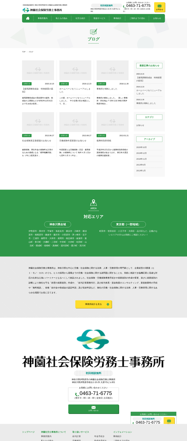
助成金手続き (100, 415)
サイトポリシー (161, 427)
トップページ (28, 406)
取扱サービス (99, 18)
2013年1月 (141, 170)
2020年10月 (141, 147)
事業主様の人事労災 (81, 419)
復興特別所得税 (105, 140)
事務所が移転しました (108, 88)
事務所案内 (43, 18)
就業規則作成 (100, 419)
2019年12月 (141, 153)
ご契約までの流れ (137, 18)
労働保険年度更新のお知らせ (74, 140)
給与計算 (76, 410)
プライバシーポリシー (142, 427)
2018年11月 (141, 159)
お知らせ (157, 18)
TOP (24, 52)
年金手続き (99, 410)
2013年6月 (141, 165)
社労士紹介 (80, 18)
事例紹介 (117, 18)
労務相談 (76, 415)
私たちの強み (61, 18)
